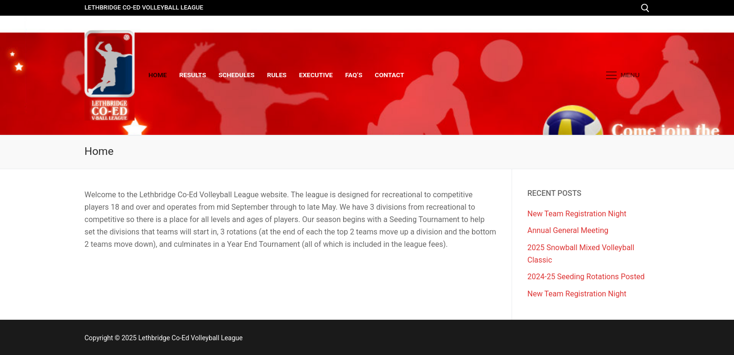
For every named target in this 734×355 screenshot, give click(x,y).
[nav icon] (623, 75)
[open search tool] (645, 8)
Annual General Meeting (567, 230)
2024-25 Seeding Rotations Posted (586, 276)
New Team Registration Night (576, 213)
